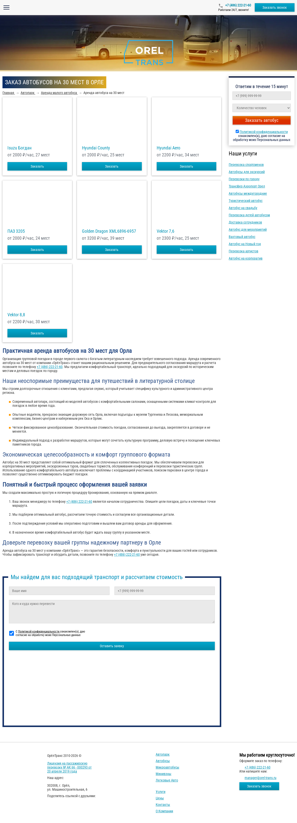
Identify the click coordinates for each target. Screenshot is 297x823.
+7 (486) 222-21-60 (237, 5)
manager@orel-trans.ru (260, 778)
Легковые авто (167, 780)
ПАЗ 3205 (16, 231)
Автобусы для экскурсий (247, 172)
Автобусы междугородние (248, 193)
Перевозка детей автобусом (249, 215)
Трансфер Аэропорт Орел (247, 186)
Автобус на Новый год (245, 244)
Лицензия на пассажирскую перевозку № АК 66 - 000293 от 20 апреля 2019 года (69, 767)
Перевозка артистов (243, 251)
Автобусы (163, 761)
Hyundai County (96, 148)
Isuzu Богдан (19, 148)
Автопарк (163, 754)
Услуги (160, 792)
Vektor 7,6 (165, 231)
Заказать (37, 166)
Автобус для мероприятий (248, 229)
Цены (160, 798)
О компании (164, 811)
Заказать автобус (261, 120)
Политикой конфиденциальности (264, 132)
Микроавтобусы (167, 767)
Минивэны (163, 774)
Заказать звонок (274, 7)
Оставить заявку (112, 646)
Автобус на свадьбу (243, 208)
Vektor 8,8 (16, 315)
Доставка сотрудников (245, 222)
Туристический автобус (245, 201)
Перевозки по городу (244, 179)
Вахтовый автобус (242, 237)
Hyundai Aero (168, 148)
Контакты (163, 805)
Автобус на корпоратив (245, 258)
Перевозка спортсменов (246, 165)
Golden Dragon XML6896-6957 (109, 231)
